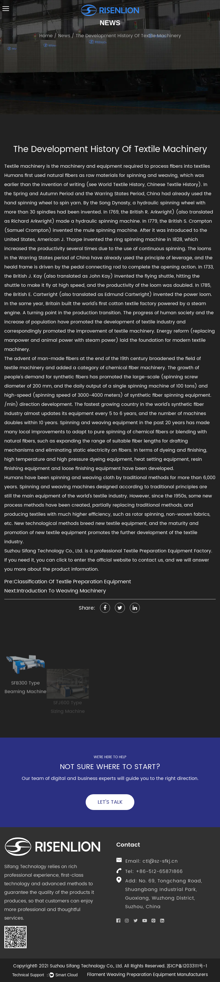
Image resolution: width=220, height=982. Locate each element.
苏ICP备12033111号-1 (187, 966)
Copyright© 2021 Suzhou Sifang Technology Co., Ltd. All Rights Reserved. (89, 966)
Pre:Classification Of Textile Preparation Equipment (67, 582)
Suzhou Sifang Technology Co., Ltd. (43, 551)
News (64, 35)
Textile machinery (24, 166)
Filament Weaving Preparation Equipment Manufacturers (147, 974)
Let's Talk (110, 802)
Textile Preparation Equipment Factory (167, 551)
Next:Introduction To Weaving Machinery (55, 591)
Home (46, 35)
